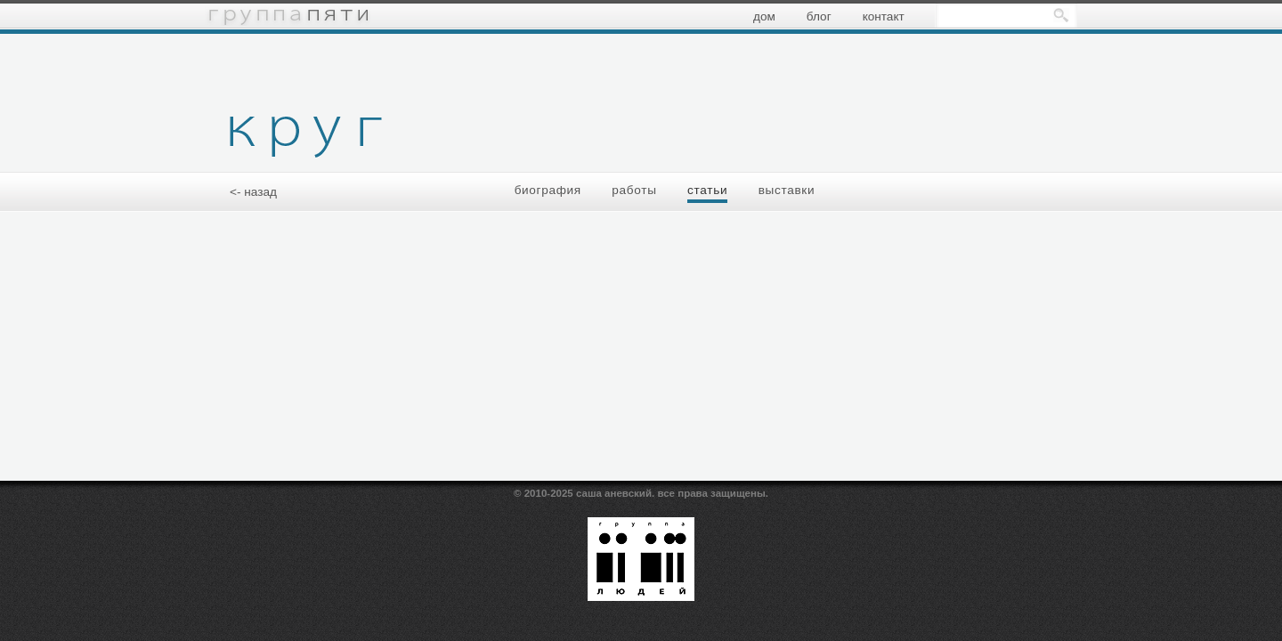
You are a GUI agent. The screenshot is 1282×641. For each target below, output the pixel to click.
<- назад (253, 192)
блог (819, 16)
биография (548, 190)
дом (764, 16)
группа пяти (287, 15)
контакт (884, 16)
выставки (787, 190)
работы (634, 190)
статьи (707, 190)
